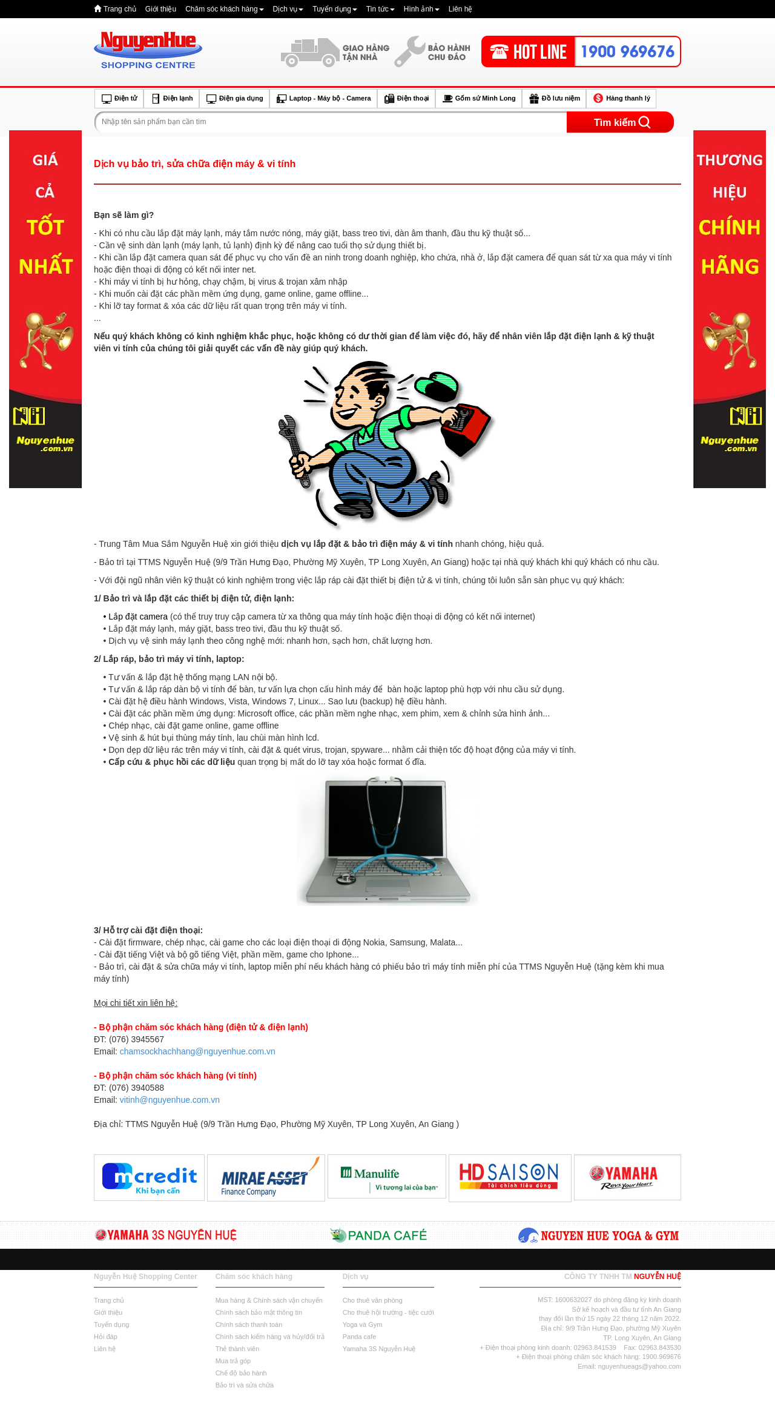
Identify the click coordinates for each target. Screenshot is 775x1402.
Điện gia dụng (234, 99)
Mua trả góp (233, 1360)
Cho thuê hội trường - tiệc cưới (388, 1312)
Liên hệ (461, 9)
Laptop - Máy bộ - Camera (323, 99)
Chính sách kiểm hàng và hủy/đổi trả (270, 1336)
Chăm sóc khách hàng (224, 9)
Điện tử (119, 99)
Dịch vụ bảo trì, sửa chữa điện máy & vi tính (194, 164)
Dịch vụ (288, 9)
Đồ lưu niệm (554, 99)
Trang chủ (120, 9)
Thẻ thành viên (238, 1348)
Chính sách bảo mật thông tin (259, 1312)
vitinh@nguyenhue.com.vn (170, 1100)
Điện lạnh (171, 99)
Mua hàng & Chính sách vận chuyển (269, 1300)
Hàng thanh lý (621, 99)
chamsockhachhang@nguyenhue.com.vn (197, 1051)
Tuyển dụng (334, 9)
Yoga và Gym (363, 1324)
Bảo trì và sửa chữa (245, 1385)
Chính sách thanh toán (249, 1324)
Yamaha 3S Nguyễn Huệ (379, 1348)
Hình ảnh (422, 9)
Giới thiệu (160, 9)
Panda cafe (360, 1336)
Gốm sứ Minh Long (478, 99)
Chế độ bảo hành (241, 1373)
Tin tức (380, 9)
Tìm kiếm (615, 122)
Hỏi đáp (105, 1336)
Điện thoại (406, 99)
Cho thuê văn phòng (373, 1300)
